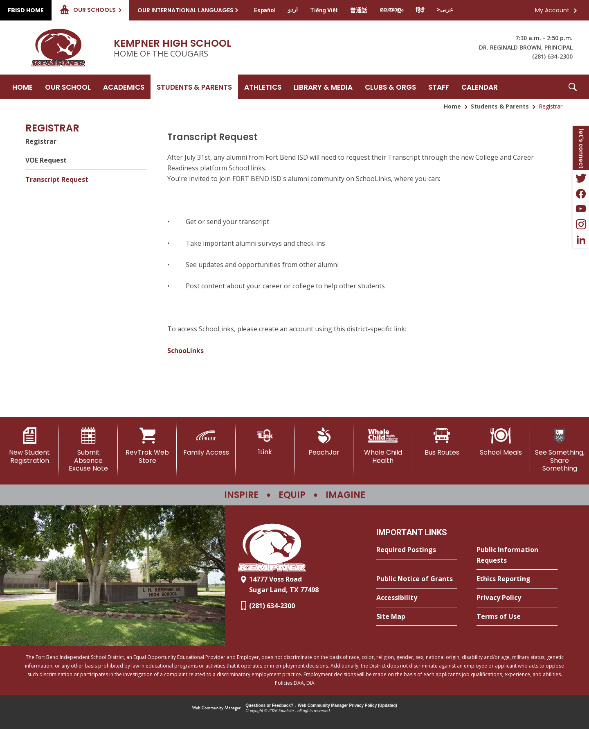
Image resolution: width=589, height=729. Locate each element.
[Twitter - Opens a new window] (581, 177)
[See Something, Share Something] (559, 449)
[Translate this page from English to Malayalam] (391, 9)
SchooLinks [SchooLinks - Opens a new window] (185, 350)
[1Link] (265, 441)
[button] (573, 87)
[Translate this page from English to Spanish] (265, 10)
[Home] (22, 87)
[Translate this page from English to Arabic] (445, 9)
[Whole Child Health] (382, 445)
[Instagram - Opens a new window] (581, 224)
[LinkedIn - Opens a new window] (581, 240)
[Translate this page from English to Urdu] (293, 9)
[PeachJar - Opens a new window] (324, 441)
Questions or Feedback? (269, 705)
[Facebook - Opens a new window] (581, 193)
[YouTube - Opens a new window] (581, 208)
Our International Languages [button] (185, 10)
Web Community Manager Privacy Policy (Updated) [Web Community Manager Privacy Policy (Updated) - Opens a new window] (347, 705)
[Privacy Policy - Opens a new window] (517, 598)
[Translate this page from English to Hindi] (420, 10)
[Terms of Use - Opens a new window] (517, 616)
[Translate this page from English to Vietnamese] (324, 10)
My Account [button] (552, 10)
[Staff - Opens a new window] (438, 87)
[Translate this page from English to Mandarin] (358, 10)
